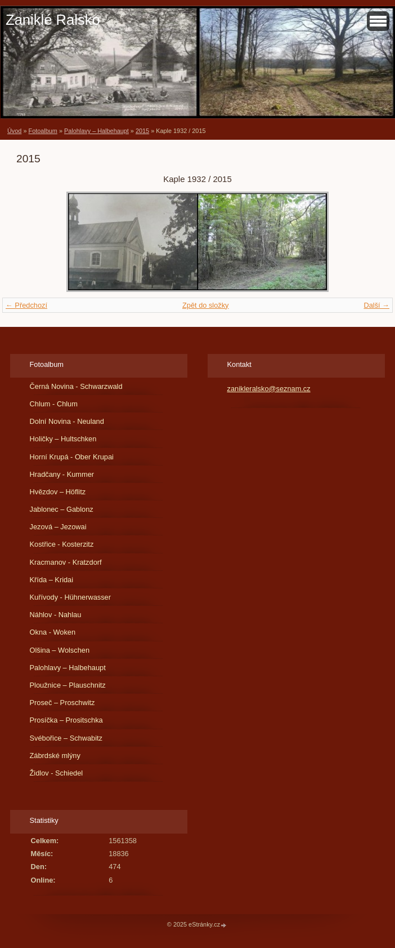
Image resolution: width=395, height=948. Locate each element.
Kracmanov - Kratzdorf (66, 562)
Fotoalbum (42, 130)
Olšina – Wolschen (59, 650)
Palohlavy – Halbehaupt (96, 130)
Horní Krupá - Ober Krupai (72, 457)
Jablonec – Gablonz (61, 509)
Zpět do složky (205, 305)
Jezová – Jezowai (58, 526)
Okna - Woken (53, 632)
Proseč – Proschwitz (62, 702)
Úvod (14, 130)
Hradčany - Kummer (62, 474)
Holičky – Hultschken (63, 439)
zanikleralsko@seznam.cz (269, 388)
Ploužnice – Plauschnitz (68, 685)
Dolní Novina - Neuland (67, 421)
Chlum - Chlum (54, 404)
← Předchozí (26, 305)
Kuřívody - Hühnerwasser (70, 597)
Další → (376, 305)
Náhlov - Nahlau (56, 614)
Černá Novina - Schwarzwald (76, 386)
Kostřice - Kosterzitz (62, 544)
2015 (142, 130)
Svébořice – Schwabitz (66, 738)
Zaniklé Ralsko (53, 20)
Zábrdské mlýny (55, 755)
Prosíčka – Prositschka (66, 720)
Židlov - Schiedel (56, 773)
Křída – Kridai (52, 579)
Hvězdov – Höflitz (58, 492)
